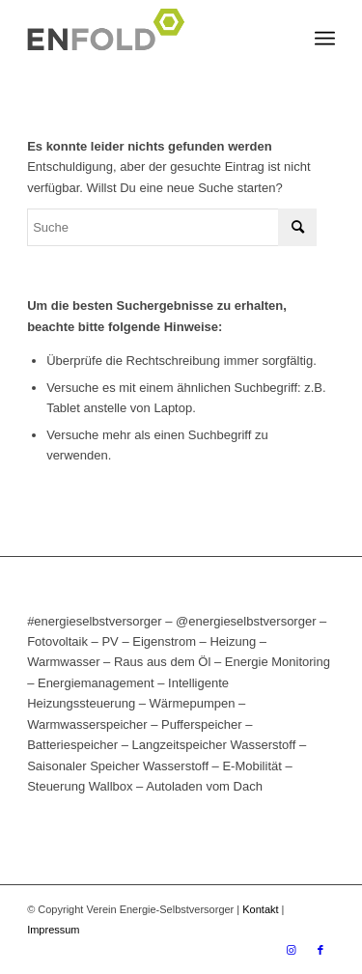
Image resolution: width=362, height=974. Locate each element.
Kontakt (260, 909)
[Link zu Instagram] (291, 949)
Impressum (53, 929)
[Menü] (325, 38)
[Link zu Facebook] (320, 949)
